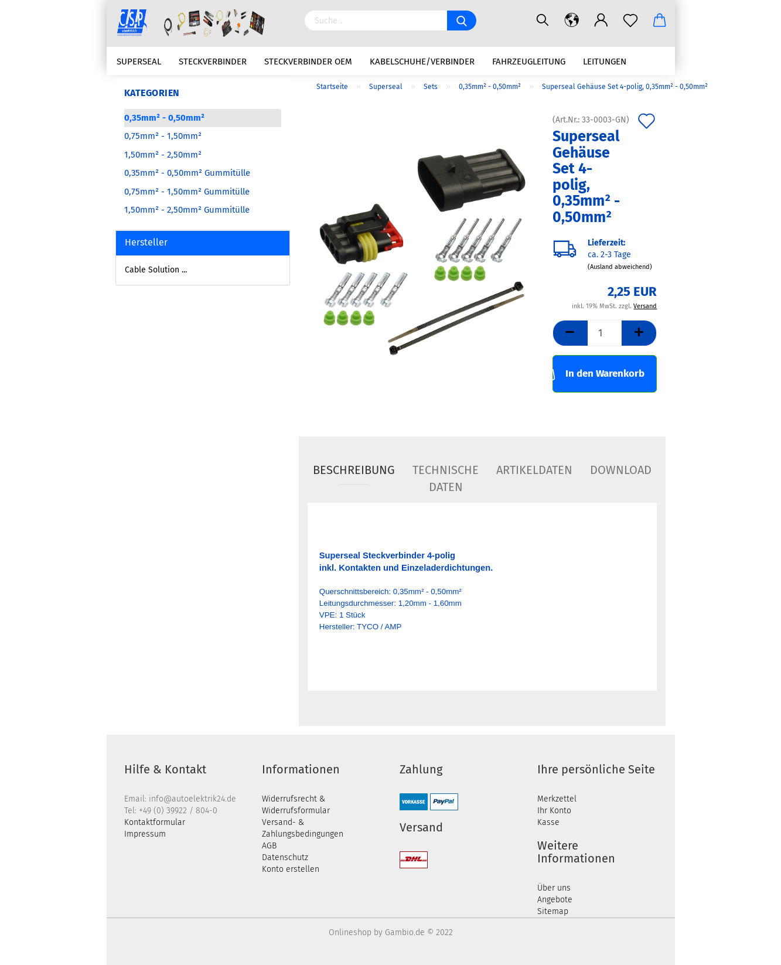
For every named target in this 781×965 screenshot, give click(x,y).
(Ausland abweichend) (620, 267)
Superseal (139, 61)
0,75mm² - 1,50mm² (163, 136)
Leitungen (604, 61)
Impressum (145, 834)
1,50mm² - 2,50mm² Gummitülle (187, 209)
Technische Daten (445, 474)
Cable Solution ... (156, 270)
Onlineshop (350, 932)
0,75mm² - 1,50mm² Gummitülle (187, 191)
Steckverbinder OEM (308, 61)
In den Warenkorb (598, 372)
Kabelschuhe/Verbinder (422, 61)
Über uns (554, 888)
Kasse (548, 822)
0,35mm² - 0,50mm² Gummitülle (187, 173)
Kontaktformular (154, 822)
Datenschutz (285, 857)
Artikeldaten (534, 470)
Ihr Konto (554, 811)
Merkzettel (557, 799)
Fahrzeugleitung (528, 61)
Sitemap (552, 911)
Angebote (554, 900)
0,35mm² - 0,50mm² (164, 117)
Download (621, 470)
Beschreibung (354, 470)
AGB (269, 846)
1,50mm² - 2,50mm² (163, 154)
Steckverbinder (213, 61)
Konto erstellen (290, 869)
